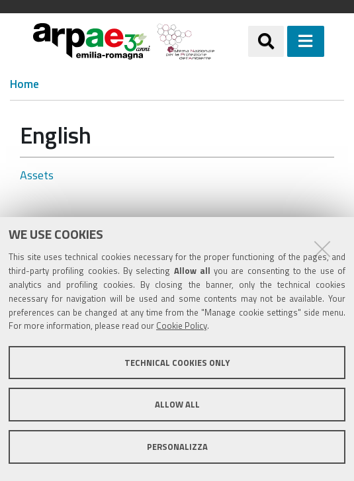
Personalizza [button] (177, 446)
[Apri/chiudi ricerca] (266, 41)
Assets (37, 175)
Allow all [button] (177, 404)
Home (24, 84)
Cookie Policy (181, 325)
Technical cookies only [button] (177, 362)
